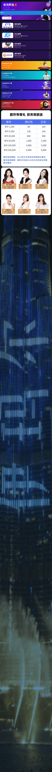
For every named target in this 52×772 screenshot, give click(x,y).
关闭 (50, 2)
